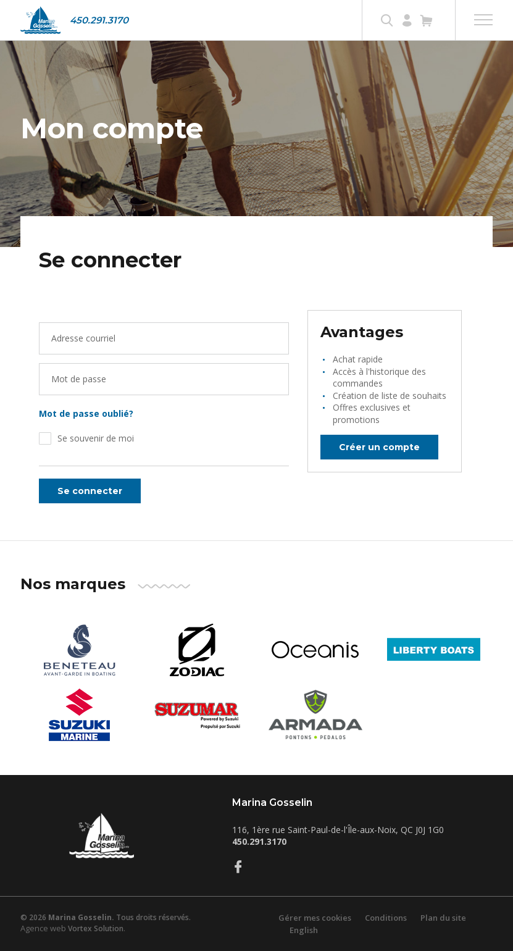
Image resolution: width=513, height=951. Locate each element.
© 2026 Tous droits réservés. (105, 917)
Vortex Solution (95, 928)
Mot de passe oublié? (86, 413)
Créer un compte (379, 447)
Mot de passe (78, 379)
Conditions (386, 917)
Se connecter (89, 490)
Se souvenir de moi (95, 438)
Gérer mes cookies (314, 917)
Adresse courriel (83, 338)
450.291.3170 (99, 20)
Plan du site (443, 917)
